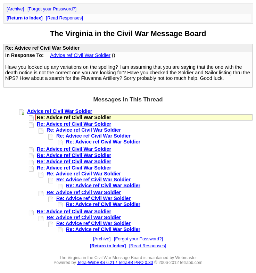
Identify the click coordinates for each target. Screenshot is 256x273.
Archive (15, 8)
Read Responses (64, 17)
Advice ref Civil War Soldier (80, 55)
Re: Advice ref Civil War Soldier (74, 124)
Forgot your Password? (52, 8)
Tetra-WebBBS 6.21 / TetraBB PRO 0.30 (115, 262)
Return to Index (24, 17)
